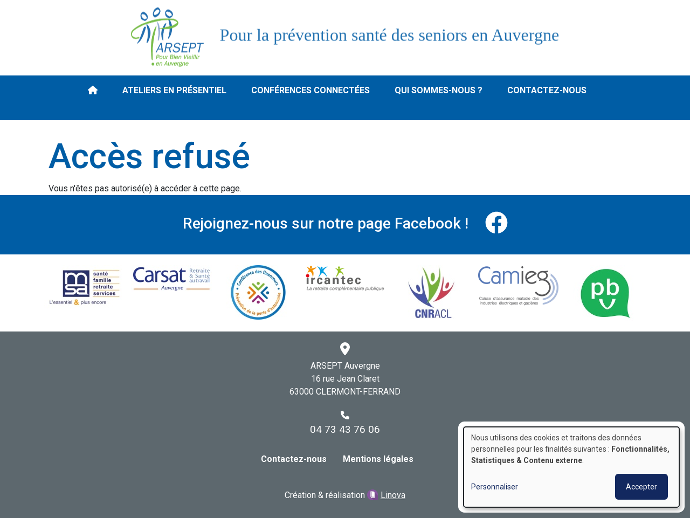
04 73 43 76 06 (345, 429)
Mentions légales (378, 459)
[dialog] (571, 467)
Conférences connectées (310, 90)
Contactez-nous (546, 90)
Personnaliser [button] (494, 486)
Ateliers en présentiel (174, 90)
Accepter (641, 486)
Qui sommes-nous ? (438, 90)
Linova (393, 495)
